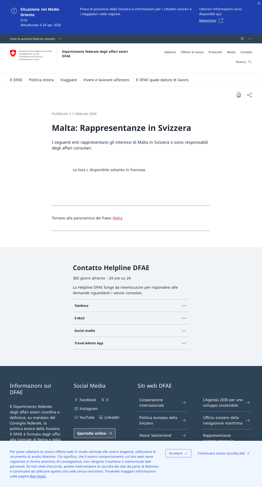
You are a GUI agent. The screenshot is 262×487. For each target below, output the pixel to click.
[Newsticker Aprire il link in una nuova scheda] (212, 20)
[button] (16, 79)
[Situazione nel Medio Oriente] (131, 17)
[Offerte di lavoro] (192, 52)
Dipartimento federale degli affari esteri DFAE (95, 53)
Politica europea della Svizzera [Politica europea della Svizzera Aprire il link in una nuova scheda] (162, 420)
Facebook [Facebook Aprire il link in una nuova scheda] (85, 399)
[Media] (231, 52)
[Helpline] (170, 52)
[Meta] (208, 52)
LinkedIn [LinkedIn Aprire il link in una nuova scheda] (108, 417)
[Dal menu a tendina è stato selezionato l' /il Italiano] (244, 38)
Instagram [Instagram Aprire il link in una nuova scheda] (86, 408)
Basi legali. (38, 476)
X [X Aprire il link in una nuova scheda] (104, 399)
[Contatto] (246, 52)
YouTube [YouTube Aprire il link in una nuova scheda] (84, 417)
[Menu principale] (128, 79)
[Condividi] (249, 95)
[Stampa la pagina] (238, 95)
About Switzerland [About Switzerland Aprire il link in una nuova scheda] (162, 435)
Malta (117, 217)
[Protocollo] (215, 52)
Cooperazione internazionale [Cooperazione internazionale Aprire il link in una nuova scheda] (162, 402)
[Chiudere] (258, 3)
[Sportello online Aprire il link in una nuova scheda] (95, 433)
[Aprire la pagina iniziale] (69, 58)
